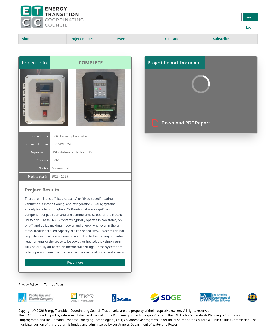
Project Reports (82, 38)
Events (122, 38)
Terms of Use (53, 284)
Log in (250, 27)
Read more (75, 262)
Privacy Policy (28, 284)
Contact (171, 38)
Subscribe (221, 38)
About (27, 38)
